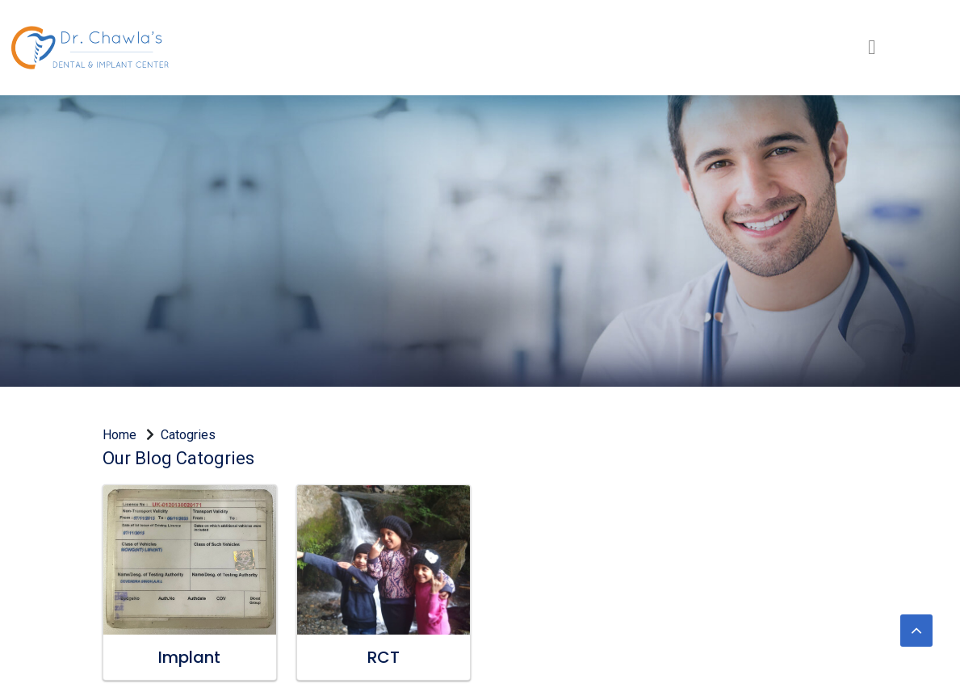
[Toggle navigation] (872, 47)
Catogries (188, 434)
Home (124, 434)
